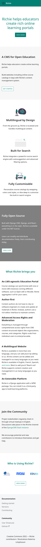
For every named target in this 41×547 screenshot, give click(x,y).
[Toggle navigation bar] (3, 3)
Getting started (8, 503)
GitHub (6, 526)
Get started (7, 89)
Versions (5, 507)
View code (7, 250)
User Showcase (8, 523)
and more (6, 365)
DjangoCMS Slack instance (18, 427)
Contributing (7, 510)
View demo (20, 35)
